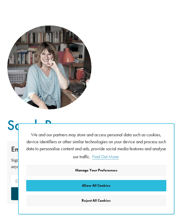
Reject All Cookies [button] (96, 200)
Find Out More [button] (105, 157)
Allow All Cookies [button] (96, 185)
